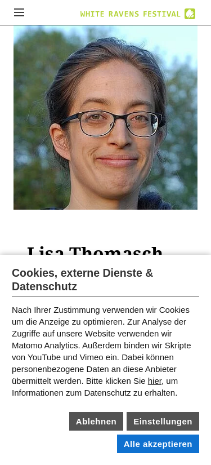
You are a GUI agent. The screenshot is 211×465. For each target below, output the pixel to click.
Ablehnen (96, 421)
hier (154, 381)
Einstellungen (162, 421)
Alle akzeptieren (158, 444)
